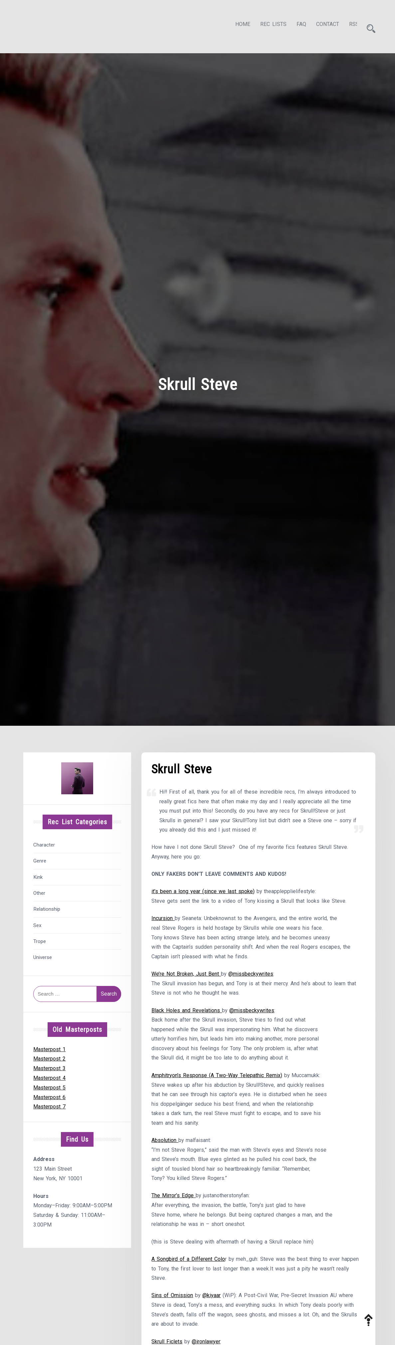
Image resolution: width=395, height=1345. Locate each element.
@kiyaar (212, 1297)
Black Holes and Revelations (186, 1010)
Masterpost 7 (49, 1105)
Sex (37, 923)
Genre (39, 859)
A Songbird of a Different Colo (188, 1261)
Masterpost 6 (49, 1095)
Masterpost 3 (49, 1066)
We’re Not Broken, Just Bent (186, 973)
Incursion (163, 917)
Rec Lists (267, 25)
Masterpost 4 (49, 1076)
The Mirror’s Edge (173, 1197)
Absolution (164, 1141)
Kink (38, 875)
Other (39, 891)
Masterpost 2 (49, 1057)
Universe (42, 956)
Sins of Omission (172, 1297)
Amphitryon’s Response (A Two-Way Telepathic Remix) (216, 1075)
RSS (348, 25)
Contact (321, 25)
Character (44, 843)
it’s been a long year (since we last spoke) (203, 890)
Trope (39, 939)
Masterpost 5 (49, 1085)
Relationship (46, 907)
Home (236, 25)
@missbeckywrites (251, 973)
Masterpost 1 (49, 1047)
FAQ (295, 25)
